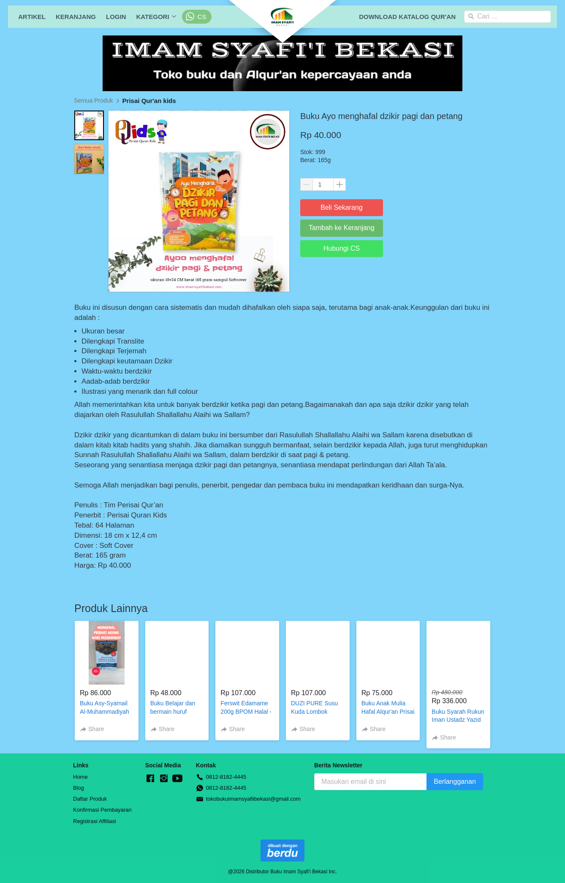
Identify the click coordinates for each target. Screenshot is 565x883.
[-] (150, 778)
